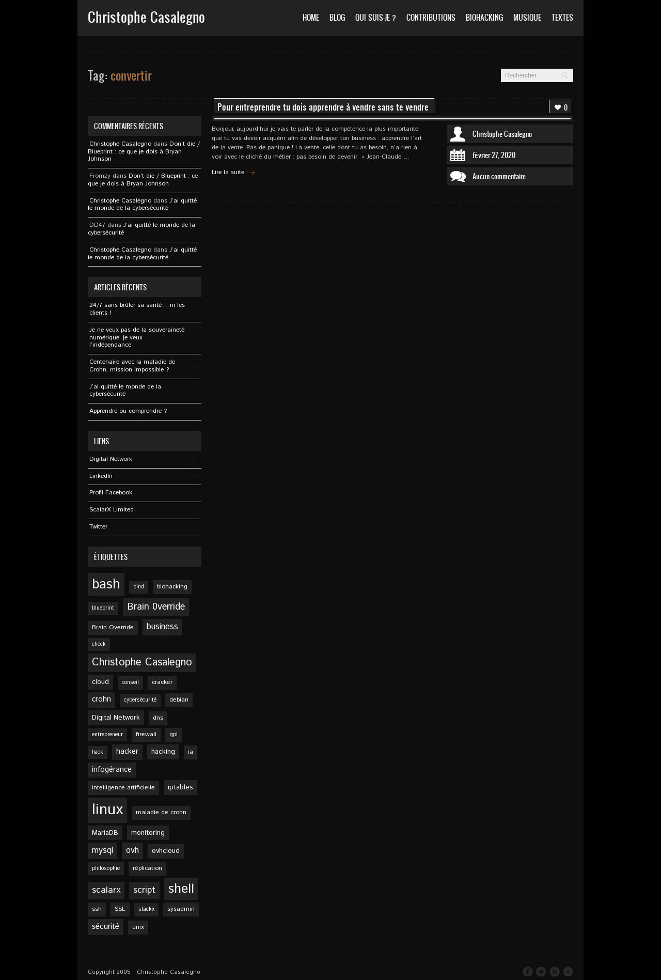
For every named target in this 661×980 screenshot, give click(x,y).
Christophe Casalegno (502, 134)
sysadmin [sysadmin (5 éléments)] (181, 909)
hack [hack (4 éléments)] (97, 752)
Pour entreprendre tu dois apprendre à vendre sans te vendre (323, 107)
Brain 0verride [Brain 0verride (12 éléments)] (156, 607)
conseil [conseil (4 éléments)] (130, 682)
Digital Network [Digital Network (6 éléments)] (116, 717)
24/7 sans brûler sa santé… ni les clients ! (137, 309)
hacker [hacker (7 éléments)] (127, 751)
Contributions (430, 17)
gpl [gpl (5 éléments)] (173, 734)
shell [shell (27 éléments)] (181, 889)
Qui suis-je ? (375, 17)
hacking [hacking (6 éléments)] (163, 751)
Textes (562, 17)
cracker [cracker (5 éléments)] (162, 682)
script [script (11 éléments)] (144, 890)
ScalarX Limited (111, 509)
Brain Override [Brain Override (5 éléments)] (113, 627)
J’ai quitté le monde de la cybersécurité (142, 204)
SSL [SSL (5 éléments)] (120, 909)
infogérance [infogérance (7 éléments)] (112, 770)
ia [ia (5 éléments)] (190, 752)
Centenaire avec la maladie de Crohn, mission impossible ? (132, 365)
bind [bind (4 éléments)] (138, 587)
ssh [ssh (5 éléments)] (97, 909)
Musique (527, 17)
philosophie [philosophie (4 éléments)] (106, 868)
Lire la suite (228, 172)
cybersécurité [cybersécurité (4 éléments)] (140, 700)
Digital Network (110, 459)
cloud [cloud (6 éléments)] (100, 682)
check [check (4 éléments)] (99, 644)
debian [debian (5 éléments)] (178, 699)
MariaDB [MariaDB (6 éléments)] (105, 833)
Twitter (98, 526)
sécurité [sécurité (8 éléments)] (105, 926)
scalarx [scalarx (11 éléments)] (106, 890)
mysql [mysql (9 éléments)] (102, 851)
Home (311, 17)
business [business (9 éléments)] (162, 627)
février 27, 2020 (494, 155)
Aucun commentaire (499, 176)
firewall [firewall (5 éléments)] (146, 734)
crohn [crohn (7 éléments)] (101, 699)
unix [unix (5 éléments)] (138, 927)
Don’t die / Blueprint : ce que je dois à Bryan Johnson (144, 151)
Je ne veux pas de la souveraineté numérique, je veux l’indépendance (136, 337)
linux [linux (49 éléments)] (107, 810)
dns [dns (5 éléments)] (158, 717)
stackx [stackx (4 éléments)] (146, 909)
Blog (337, 17)
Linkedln (101, 476)
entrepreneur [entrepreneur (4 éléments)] (107, 734)
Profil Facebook (110, 492)
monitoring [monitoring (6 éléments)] (148, 833)
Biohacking (484, 17)
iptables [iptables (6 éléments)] (180, 787)
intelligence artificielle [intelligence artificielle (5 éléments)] (123, 787)
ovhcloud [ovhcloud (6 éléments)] (166, 851)
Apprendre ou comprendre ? (128, 411)
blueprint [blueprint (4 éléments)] (103, 608)
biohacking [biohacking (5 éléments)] (172, 586)
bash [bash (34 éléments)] (106, 584)
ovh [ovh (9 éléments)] (132, 851)
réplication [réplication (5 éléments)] (147, 868)
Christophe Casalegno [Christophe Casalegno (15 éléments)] (142, 662)
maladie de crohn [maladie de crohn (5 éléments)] (161, 812)
